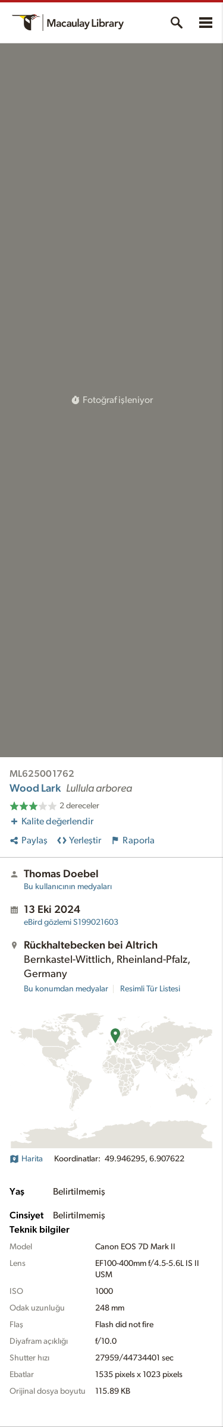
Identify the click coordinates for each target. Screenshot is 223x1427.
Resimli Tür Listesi (150, 989)
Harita (26, 1159)
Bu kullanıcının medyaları (68, 887)
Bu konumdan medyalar (66, 989)
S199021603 (71, 922)
